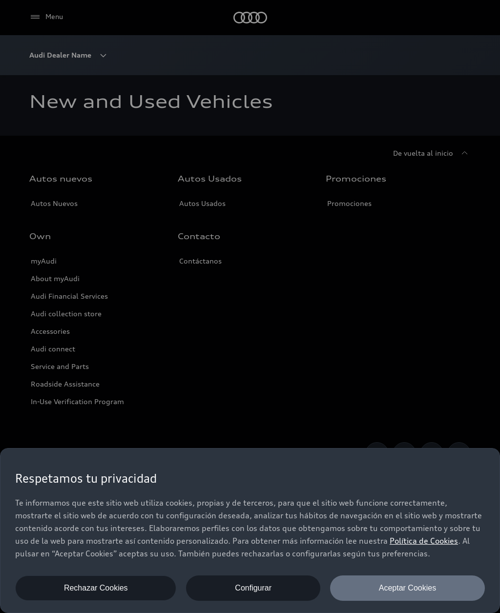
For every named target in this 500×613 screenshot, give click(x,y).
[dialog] (250, 530)
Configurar (253, 588)
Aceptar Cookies (407, 588)
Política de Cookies (424, 541)
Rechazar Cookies (96, 588)
